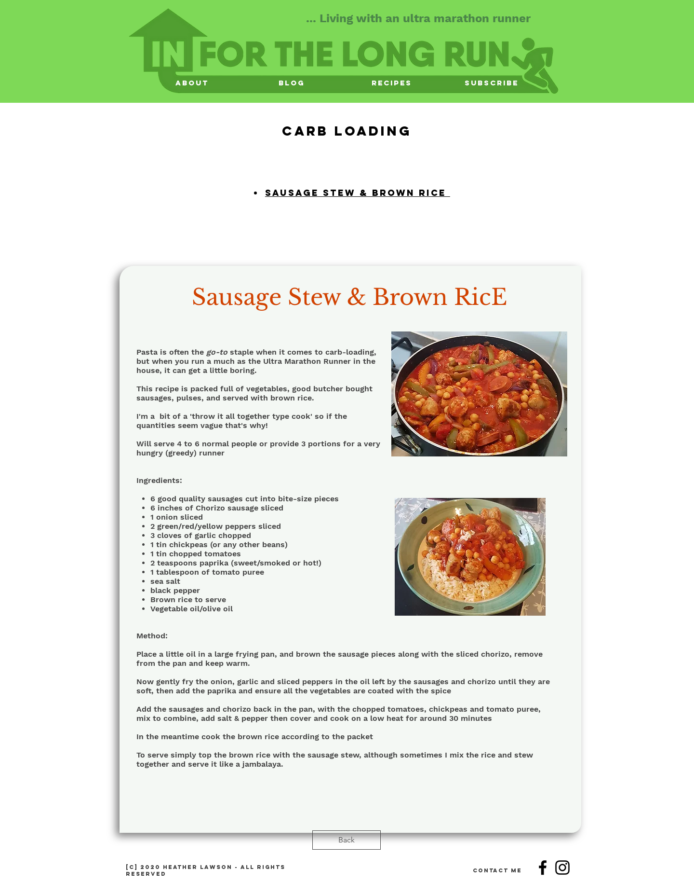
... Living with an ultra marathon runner (418, 18)
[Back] (346, 840)
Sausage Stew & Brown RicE (349, 297)
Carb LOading (347, 131)
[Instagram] (562, 867)
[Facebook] (542, 867)
